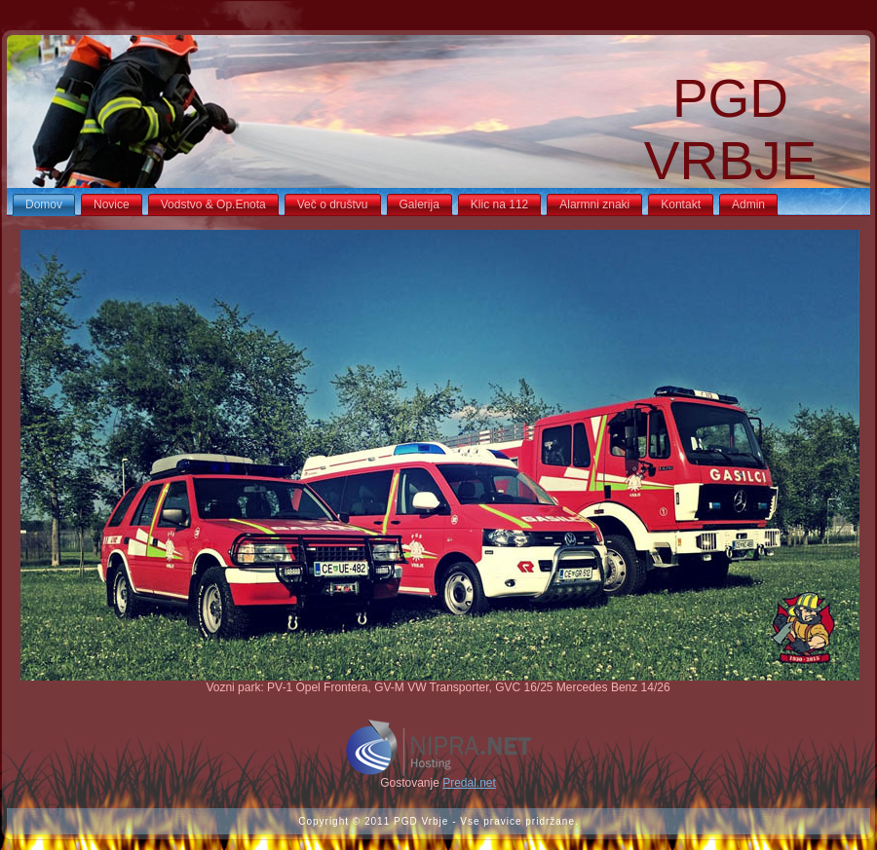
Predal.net (469, 783)
